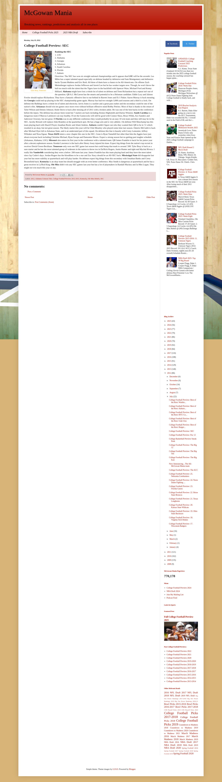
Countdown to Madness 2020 (176, 731)
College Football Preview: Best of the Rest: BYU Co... (182, 413)
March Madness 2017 (180, 736)
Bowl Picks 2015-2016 (175, 704)
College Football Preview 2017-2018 (181, 668)
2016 (169, 357)
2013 (169, 369)
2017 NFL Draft (190, 692)
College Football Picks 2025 (45, 32)
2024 (169, 325)
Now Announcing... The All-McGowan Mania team (180, 465)
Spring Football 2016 (190, 748)
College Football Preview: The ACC (183, 470)
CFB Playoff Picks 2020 (189, 710)
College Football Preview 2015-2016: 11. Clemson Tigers (187, 238)
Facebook (173, 43)
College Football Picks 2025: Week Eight (187, 215)
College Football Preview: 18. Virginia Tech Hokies (181, 518)
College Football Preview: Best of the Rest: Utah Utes (182, 420)
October (172, 384)
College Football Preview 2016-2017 (181, 671)
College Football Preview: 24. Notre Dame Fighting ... (183, 481)
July (171, 396)
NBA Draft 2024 (173, 591)
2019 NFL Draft (188, 696)
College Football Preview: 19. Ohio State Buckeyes (183, 512)
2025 (169, 321)
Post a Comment (34, 192)
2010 (169, 556)
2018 (169, 349)
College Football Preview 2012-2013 (66, 179)
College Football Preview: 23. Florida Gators (181, 487)
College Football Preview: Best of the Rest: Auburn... (182, 407)
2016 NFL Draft (172, 692)
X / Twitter (190, 43)
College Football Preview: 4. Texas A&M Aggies (188, 172)
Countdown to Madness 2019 (184, 728)
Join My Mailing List (175, 595)
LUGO (115, 769)
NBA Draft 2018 (173, 745)
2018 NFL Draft (172, 695)
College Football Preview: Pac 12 (182, 435)
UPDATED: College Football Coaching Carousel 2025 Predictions (186, 62)
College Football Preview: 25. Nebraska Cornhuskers (181, 475)
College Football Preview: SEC (181, 431)
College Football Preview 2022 (179, 651)
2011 (169, 552)
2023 (169, 329)
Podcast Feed (172, 598)
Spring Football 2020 (183, 753)
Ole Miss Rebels (94, 179)
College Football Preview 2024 (179, 588)
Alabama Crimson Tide (43, 179)
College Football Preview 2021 (179, 654)
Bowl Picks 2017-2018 (186, 707)
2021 (169, 337)
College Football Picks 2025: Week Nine (187, 193)
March (172, 539)
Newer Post (29, 197)
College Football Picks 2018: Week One (187, 84)
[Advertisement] (178, 296)
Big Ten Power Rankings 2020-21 (186, 701)
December (173, 377)
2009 (169, 560)
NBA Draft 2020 (172, 748)
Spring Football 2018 (186, 751)
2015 (169, 361)
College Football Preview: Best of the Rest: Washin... (182, 401)
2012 (32, 179)
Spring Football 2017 (171, 751)
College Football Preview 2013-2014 (181, 681)
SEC (102, 179)
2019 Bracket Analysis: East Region (187, 106)
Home (24, 32)
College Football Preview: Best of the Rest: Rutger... (182, 426)
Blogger (132, 769)
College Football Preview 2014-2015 (181, 678)
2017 (169, 353)
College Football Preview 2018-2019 (181, 665)
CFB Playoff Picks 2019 (172, 710)
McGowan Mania (48, 12)
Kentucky (83, 179)
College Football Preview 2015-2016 (181, 675)
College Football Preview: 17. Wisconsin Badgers (181, 525)
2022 (169, 333)
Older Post (151, 197)
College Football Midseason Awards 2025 (188, 126)
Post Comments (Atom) (44, 202)
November (173, 380)
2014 (169, 365)
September (173, 389)
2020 (169, 341)
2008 (169, 564)
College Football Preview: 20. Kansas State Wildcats (181, 506)
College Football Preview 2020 (179, 658)
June (171, 531)
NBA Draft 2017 (189, 742)
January (172, 547)
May (171, 535)
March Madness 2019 (189, 739)
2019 (169, 345)
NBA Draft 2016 (171, 742)
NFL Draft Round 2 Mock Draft (186, 148)
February (173, 543)
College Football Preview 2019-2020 (181, 661)
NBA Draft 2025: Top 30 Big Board (187, 259)
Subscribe (87, 32)
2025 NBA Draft (70, 32)
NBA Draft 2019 (190, 745)
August (172, 392)
